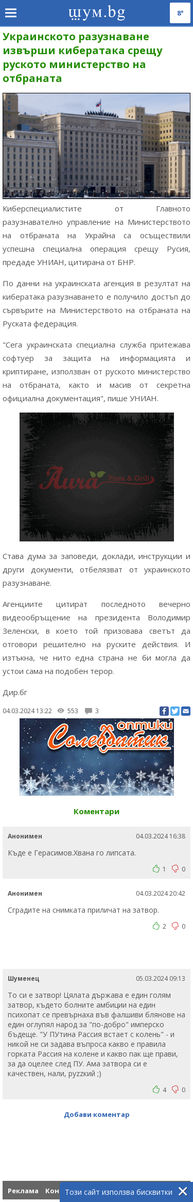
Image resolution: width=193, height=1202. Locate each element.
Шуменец (24, 978)
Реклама (23, 1190)
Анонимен (25, 836)
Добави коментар (97, 1114)
